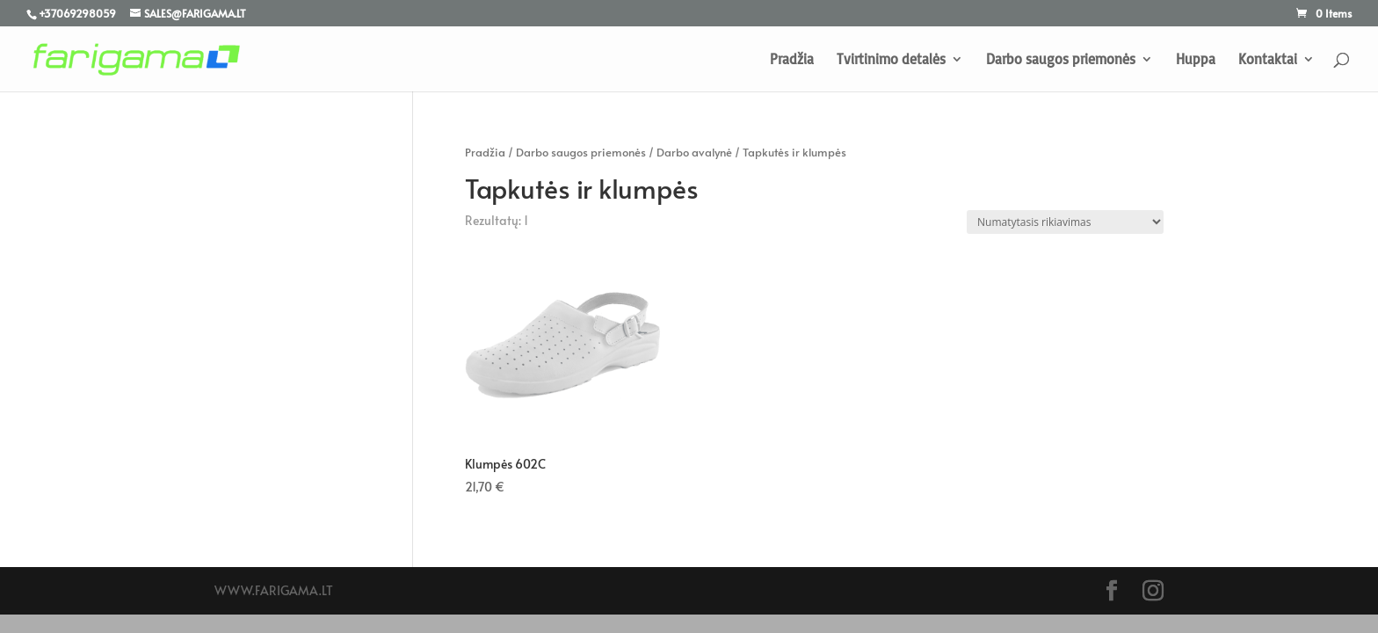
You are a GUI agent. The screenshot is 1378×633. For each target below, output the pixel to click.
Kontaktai (1267, 60)
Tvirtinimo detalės (891, 60)
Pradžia (792, 60)
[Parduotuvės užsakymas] (1065, 222)
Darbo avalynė (694, 152)
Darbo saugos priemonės (1060, 60)
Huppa (1195, 60)
